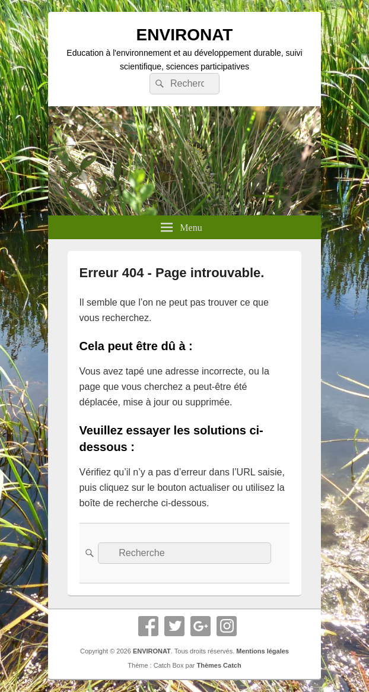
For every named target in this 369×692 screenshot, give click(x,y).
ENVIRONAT (184, 35)
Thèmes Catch (218, 665)
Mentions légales (262, 651)
